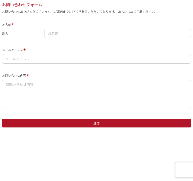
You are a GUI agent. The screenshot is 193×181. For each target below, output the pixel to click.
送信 (96, 123)
